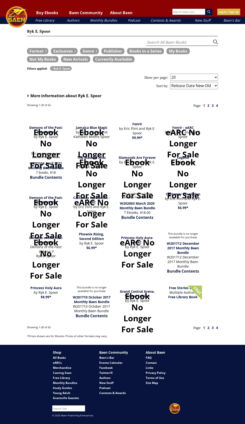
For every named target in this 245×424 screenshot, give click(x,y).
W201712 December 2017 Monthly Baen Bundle (183, 248)
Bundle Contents (46, 177)
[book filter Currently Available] (113, 59)
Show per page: (156, 77)
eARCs (57, 363)
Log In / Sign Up (229, 12)
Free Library (44, 20)
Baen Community (86, 12)
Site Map (152, 383)
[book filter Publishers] (112, 51)
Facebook (106, 368)
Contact (151, 363)
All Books (59, 358)
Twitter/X (106, 373)
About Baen (121, 12)
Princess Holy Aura (45, 288)
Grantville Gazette (66, 398)
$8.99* (46, 297)
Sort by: (162, 86)
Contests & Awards (165, 20)
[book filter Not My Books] (42, 59)
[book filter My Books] (178, 51)
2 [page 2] (208, 105)
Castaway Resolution (183, 194)
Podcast (134, 20)
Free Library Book (183, 297)
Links (149, 368)
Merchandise (62, 368)
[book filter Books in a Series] (145, 51)
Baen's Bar (231, 20)
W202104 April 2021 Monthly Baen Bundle (46, 165)
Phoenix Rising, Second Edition (91, 236)
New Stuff (202, 20)
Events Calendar (110, 363)
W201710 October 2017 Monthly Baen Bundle (92, 299)
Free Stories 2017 (183, 288)
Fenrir (137, 124)
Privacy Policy (156, 373)
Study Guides (62, 388)
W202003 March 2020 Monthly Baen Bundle (137, 205)
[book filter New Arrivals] (75, 59)
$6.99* (183, 207)
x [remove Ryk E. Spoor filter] (52, 68)
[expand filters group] (37, 51)
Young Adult (61, 393)
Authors (73, 20)
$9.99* (137, 137)
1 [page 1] (204, 105)
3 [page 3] (213, 105)
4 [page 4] (217, 105)
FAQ (149, 358)
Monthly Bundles (103, 20)
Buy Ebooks (47, 12)
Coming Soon (62, 373)
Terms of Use (155, 378)
